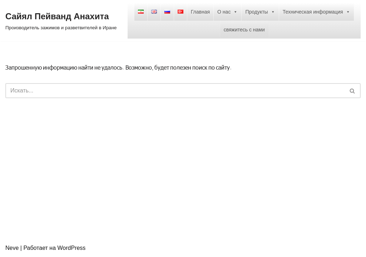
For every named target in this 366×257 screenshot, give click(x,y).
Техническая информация (316, 12)
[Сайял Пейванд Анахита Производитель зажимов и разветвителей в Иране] (61, 20)
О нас (227, 12)
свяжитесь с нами (244, 29)
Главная (200, 12)
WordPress (72, 248)
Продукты (260, 12)
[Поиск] (175, 90)
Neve (12, 248)
